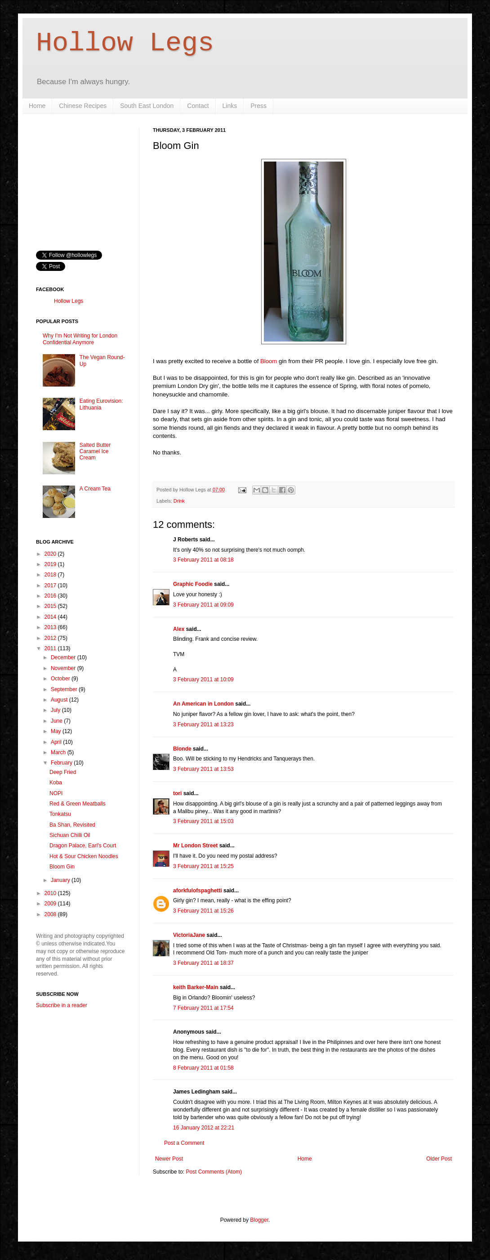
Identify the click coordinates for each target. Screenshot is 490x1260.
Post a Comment (184, 1143)
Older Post (439, 1159)
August (60, 700)
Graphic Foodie (193, 584)
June (57, 721)
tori (177, 793)
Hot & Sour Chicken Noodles (83, 856)
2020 (51, 554)
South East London (147, 105)
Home (37, 105)
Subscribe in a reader (61, 1005)
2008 (51, 914)
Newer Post (169, 1159)
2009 (51, 903)
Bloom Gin (62, 867)
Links (230, 105)
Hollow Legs (125, 43)
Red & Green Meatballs (77, 804)
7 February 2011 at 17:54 (203, 1008)
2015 (51, 606)
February (62, 763)
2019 (51, 564)
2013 (51, 627)
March (59, 752)
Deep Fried (62, 772)
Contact (198, 105)
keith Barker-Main (195, 987)
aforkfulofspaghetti (197, 890)
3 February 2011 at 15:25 (203, 866)
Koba (55, 782)
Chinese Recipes (83, 105)
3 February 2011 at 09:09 (203, 605)
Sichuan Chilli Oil (69, 835)
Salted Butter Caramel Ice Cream (95, 451)
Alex (178, 629)
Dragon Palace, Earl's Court (82, 845)
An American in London (203, 704)
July (56, 710)
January (61, 880)
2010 (51, 893)
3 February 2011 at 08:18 (203, 560)
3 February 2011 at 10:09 (203, 679)
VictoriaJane (189, 935)
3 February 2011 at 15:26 (203, 911)
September (65, 689)
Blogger (259, 1220)
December (64, 657)
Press (258, 105)
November (64, 668)
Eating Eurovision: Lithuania (101, 404)
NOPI (55, 793)
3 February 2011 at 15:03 (203, 821)
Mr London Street (195, 845)
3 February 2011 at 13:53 (203, 769)
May (56, 731)
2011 (51, 648)
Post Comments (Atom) (214, 1172)
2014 (51, 617)
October (61, 678)
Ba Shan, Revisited (72, 825)
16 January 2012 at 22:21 (203, 1128)
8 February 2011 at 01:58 (203, 1068)
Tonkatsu (60, 814)
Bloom (268, 361)
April (57, 742)
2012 (51, 638)
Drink (179, 501)
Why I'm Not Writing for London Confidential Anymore (80, 339)
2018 (51, 575)
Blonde (182, 749)
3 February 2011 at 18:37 (203, 963)
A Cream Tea (95, 489)
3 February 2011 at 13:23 (203, 724)
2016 (51, 596)
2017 (51, 585)
